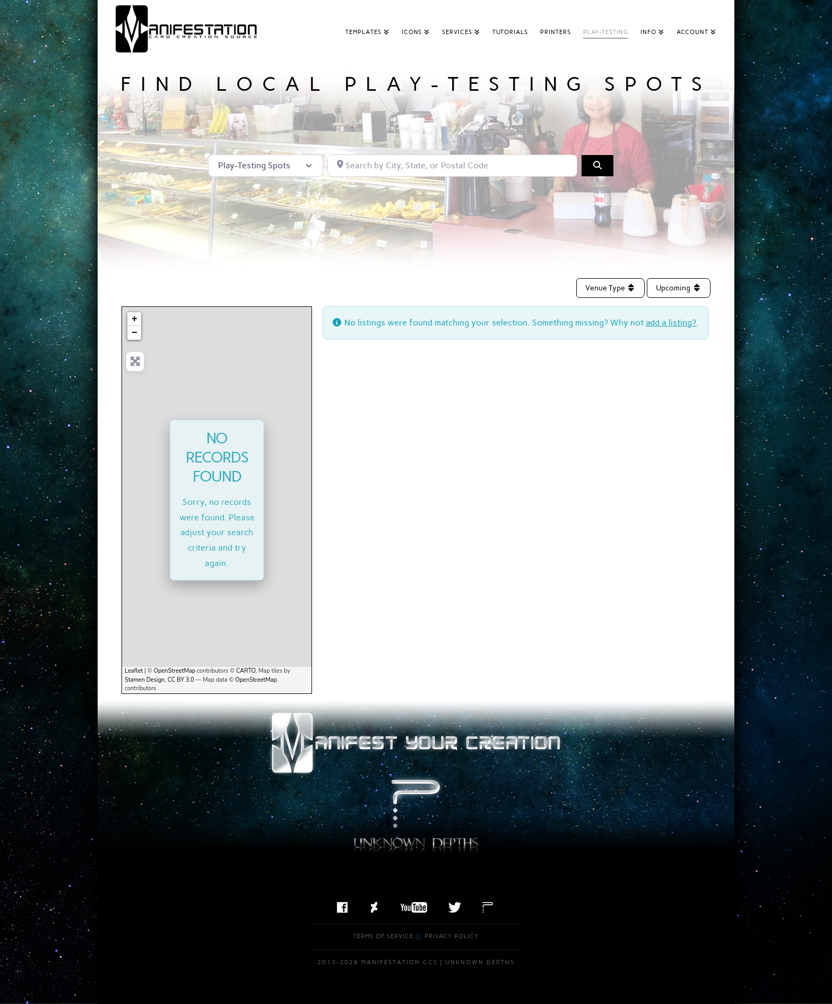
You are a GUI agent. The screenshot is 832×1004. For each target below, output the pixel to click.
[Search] (597, 165)
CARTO (246, 671)
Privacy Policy (451, 936)
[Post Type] (265, 166)
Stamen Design (144, 680)
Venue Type (610, 288)
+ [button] (134, 319)
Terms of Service (383, 936)
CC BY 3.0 (181, 680)
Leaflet (134, 671)
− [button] (134, 333)
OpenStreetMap (175, 671)
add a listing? (671, 322)
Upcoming (678, 288)
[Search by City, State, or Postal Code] (452, 166)
